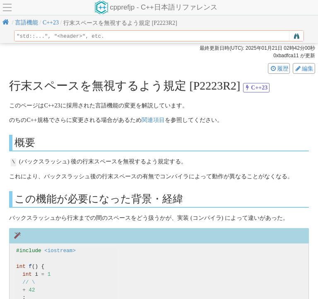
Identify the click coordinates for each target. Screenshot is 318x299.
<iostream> (60, 250)
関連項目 (153, 120)
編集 (303, 68)
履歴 (279, 68)
